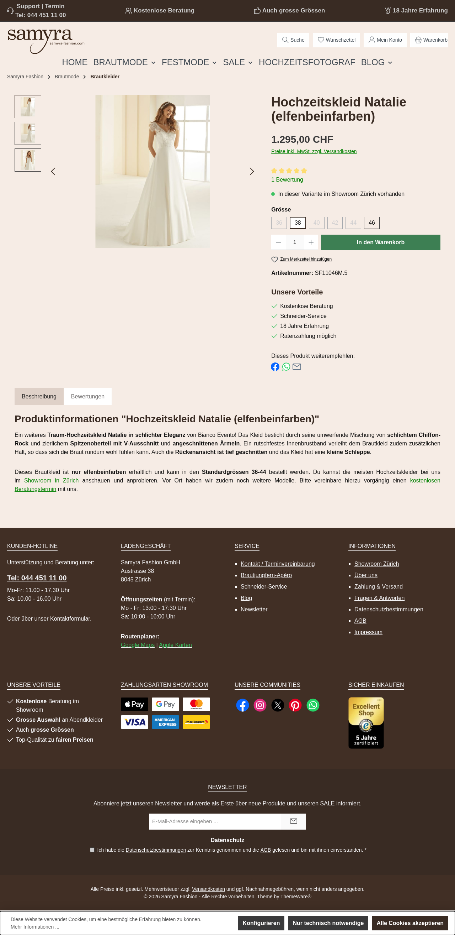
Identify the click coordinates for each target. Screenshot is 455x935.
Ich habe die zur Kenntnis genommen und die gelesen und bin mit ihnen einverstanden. (231, 850)
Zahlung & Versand (378, 587)
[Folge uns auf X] (278, 705)
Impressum (368, 632)
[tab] (39, 397)
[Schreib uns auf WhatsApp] (313, 705)
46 (372, 223)
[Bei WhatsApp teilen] (286, 366)
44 (355, 224)
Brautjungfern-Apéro (266, 575)
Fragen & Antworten (379, 598)
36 (281, 224)
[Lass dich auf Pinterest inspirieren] (295, 705)
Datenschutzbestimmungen (388, 609)
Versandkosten (208, 889)
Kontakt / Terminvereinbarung (278, 564)
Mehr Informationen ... (35, 927)
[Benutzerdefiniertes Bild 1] (366, 723)
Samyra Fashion (25, 76)
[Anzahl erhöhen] (311, 242)
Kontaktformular (70, 619)
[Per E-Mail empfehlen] (296, 366)
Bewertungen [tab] (88, 396)
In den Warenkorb (381, 242)
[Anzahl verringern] (278, 242)
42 (337, 224)
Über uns (366, 575)
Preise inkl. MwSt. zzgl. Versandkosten (314, 151)
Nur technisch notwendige (328, 923)
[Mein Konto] (385, 40)
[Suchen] (293, 40)
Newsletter (254, 609)
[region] (135, 171)
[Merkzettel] (336, 40)
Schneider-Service (264, 587)
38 (298, 223)
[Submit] (293, 822)
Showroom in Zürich (51, 480)
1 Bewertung (287, 180)
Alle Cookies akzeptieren (410, 923)
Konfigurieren (261, 923)
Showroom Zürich (376, 564)
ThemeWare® (295, 896)
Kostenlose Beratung (164, 10)
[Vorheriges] (53, 171)
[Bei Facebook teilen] (275, 366)
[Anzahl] (294, 242)
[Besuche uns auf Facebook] (243, 705)
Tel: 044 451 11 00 (40, 15)
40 (319, 224)
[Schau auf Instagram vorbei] (260, 705)
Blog (246, 598)
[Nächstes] (251, 171)
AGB (360, 621)
